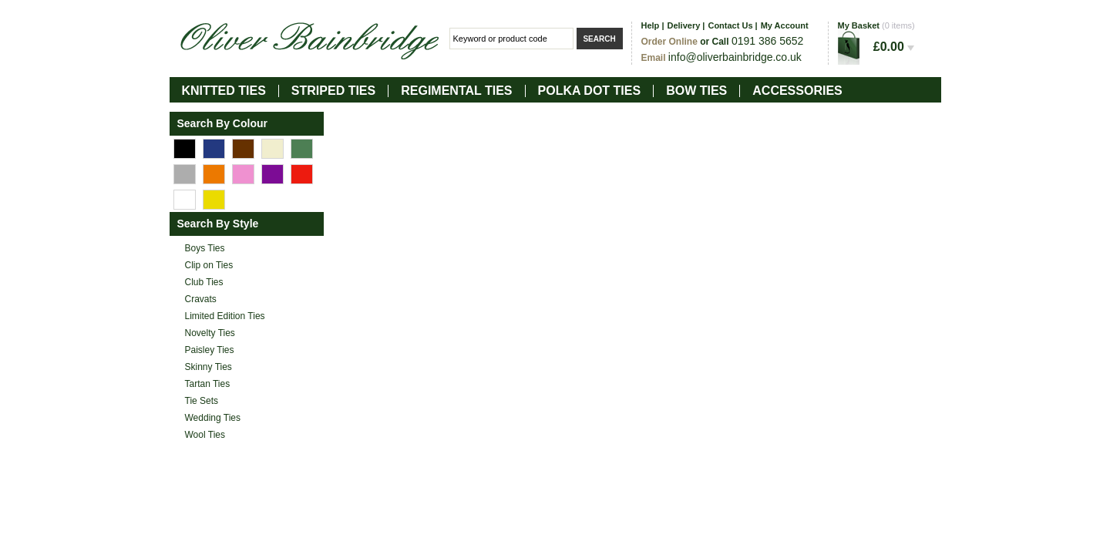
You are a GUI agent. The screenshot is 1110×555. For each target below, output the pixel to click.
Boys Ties (205, 248)
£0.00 (893, 46)
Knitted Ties (224, 90)
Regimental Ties (456, 90)
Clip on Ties (209, 265)
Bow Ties (696, 90)
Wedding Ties (213, 417)
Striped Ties (333, 90)
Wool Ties (205, 434)
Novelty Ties (210, 333)
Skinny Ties (208, 367)
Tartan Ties (207, 383)
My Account (785, 25)
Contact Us (730, 25)
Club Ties (204, 282)
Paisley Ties (209, 350)
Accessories (797, 90)
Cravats (201, 299)
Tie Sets (202, 400)
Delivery (683, 25)
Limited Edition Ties (225, 316)
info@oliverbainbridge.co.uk (735, 57)
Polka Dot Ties (589, 90)
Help (650, 25)
